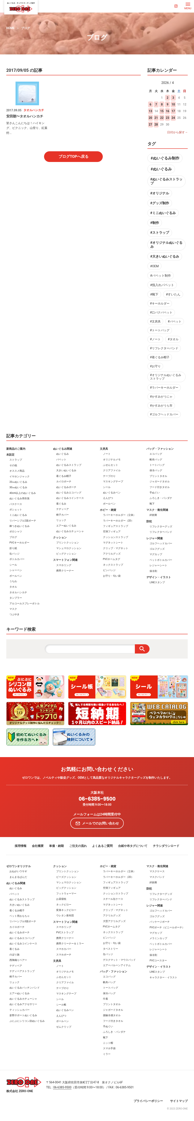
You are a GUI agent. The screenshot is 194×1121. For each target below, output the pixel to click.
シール (13, 564)
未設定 (10, 454)
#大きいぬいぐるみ (164, 256)
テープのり (109, 476)
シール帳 (61, 1004)
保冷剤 (153, 571)
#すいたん (173, 294)
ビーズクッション (66, 877)
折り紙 (13, 548)
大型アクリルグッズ (114, 921)
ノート (107, 453)
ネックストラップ (113, 564)
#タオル (173, 339)
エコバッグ (156, 453)
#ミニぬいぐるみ (163, 213)
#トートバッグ (159, 330)
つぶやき (14, 614)
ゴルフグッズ (157, 548)
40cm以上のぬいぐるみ (22, 493)
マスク (13, 608)
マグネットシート (113, 542)
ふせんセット (110, 465)
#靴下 (154, 294)
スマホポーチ (63, 954)
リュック (61, 520)
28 (156, 124)
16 (167, 111)
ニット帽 (108, 1042)
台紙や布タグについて (132, 845)
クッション (60, 537)
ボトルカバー (17, 559)
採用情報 (20, 845)
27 (150, 124)
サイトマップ (179, 1101)
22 (162, 117)
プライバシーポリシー (148, 1101)
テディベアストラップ (22, 971)
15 (162, 111)
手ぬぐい (155, 492)
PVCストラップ (65, 932)
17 (173, 111)
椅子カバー (62, 514)
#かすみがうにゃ (161, 396)
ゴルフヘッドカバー (161, 543)
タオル (13, 586)
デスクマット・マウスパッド (119, 959)
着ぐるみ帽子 (63, 476)
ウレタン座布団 (65, 915)
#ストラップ (159, 233)
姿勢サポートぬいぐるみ (23, 1015)
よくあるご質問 (102, 845)
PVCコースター (158, 960)
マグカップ (156, 554)
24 (173, 117)
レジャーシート (158, 565)
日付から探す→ (177, 132)
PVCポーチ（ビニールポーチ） (167, 927)
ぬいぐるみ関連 (62, 448)
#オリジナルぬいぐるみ (166, 245)
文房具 (104, 448)
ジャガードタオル (160, 481)
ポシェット (15, 509)
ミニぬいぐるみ (18, 515)
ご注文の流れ (78, 845)
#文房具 (155, 321)
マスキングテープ (113, 481)
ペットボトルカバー (161, 560)
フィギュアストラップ (115, 526)
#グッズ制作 (159, 203)
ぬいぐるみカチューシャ (70, 531)
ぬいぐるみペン (112, 492)
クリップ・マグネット (115, 548)
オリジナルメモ (112, 459)
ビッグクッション (66, 553)
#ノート (155, 339)
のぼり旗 (14, 954)
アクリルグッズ (112, 553)
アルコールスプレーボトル (24, 603)
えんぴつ (108, 498)
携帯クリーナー (65, 570)
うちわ (13, 581)
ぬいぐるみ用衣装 (19, 498)
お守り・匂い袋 (112, 575)
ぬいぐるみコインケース (70, 498)
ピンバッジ (109, 570)
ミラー (107, 1054)
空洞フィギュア (112, 531)
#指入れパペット (162, 285)
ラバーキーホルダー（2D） (118, 520)
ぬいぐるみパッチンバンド (24, 987)
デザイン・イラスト (158, 577)
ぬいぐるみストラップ (68, 465)
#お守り (155, 366)
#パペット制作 (160, 275)
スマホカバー (63, 949)
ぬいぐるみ (62, 453)
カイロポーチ (63, 481)
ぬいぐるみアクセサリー (23, 1004)
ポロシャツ (15, 531)
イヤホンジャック (19, 476)
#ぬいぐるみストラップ (166, 181)
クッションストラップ (115, 537)
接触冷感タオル (112, 1015)
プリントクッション (67, 542)
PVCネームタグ (111, 559)
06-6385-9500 (97, 799)
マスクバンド (157, 877)
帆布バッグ (156, 459)
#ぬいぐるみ (161, 169)
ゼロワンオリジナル (18, 866)
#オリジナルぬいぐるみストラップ (165, 376)
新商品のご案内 (15, 448)
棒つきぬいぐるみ (19, 526)
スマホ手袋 (109, 1048)
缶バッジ (14, 553)
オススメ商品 (17, 470)
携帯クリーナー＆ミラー (70, 943)
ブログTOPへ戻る (74, 156)
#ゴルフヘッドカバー (164, 414)
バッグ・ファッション (160, 448)
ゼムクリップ (63, 1026)
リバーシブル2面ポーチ (22, 520)
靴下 (152, 503)
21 (156, 117)
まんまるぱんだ (18, 877)
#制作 (154, 223)
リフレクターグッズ (161, 526)
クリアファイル (112, 470)
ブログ (25, 28)
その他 (13, 465)
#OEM (154, 266)
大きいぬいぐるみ (66, 470)
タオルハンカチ (18, 592)
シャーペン (15, 570)
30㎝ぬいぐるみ (18, 487)
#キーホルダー (159, 303)
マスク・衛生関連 (157, 509)
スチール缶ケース (113, 899)
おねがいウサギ (18, 871)
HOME (10, 28)
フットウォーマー (66, 893)
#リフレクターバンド (164, 348)
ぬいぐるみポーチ (66, 487)
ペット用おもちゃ (19, 915)
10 (173, 104)
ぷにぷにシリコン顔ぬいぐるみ (27, 1021)
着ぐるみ (61, 503)
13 (150, 111)
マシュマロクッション (68, 548)
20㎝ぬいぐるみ (18, 481)
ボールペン (15, 575)
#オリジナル (159, 193)
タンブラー (15, 597)
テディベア (62, 509)
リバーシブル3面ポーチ (22, 921)
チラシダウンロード (166, 845)
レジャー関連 (154, 538)
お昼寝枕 (61, 899)
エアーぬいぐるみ (66, 525)
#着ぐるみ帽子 (159, 357)
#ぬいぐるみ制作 (165, 158)
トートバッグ (157, 465)
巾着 (105, 998)
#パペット (174, 321)
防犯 (149, 521)
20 (150, 117)
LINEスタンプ (157, 582)
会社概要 (38, 845)
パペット (61, 459)
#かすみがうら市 (161, 405)
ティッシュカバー (19, 1009)
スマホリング (63, 565)
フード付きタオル (160, 487)
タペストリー (110, 948)
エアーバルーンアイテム (117, 965)
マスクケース (157, 871)
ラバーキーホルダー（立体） (119, 515)
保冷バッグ (156, 470)
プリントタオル (158, 476)
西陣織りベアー (18, 960)
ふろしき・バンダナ (161, 498)
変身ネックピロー (66, 910)
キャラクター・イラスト (163, 977)
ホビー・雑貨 (108, 509)
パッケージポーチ (160, 921)
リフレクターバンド (161, 531)
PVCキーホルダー (19, 542)
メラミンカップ (158, 938)
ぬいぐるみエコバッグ (68, 492)
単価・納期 (56, 845)
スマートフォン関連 (65, 559)
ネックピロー (63, 904)
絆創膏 (153, 515)
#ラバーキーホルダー (164, 387)
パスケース (15, 504)
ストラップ (15, 459)
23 (167, 117)
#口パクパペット (161, 312)
